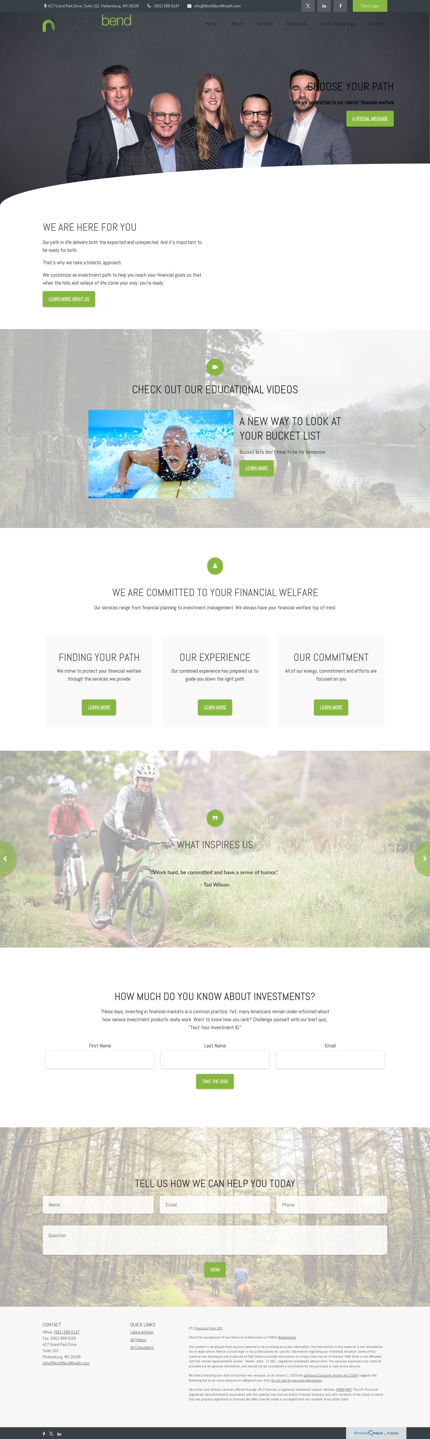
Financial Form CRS (208, 1328)
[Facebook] (340, 6)
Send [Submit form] (215, 1270)
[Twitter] (308, 6)
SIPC (348, 1389)
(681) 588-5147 (162, 6)
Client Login (370, 6)
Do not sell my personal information (296, 1380)
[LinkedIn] (324, 6)
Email (330, 1045)
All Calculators (142, 1347)
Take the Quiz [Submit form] (215, 1081)
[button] (211, 23)
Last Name (215, 1045)
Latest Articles (142, 1332)
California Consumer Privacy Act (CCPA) (331, 1375)
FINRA (340, 1389)
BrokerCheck (287, 1337)
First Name (100, 1045)
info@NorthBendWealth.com (214, 6)
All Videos (138, 1339)
